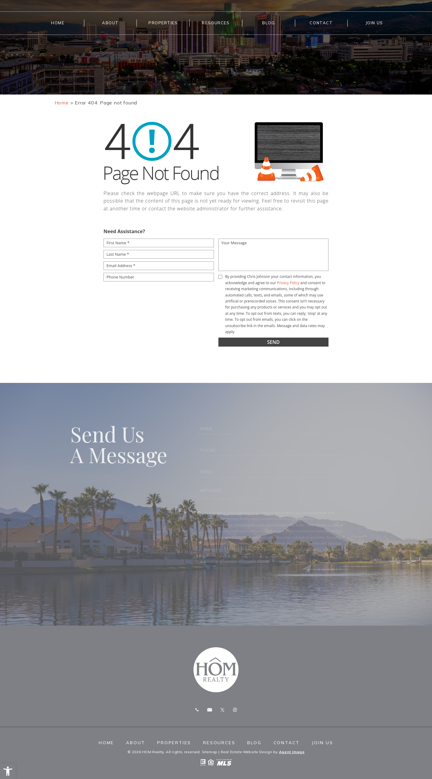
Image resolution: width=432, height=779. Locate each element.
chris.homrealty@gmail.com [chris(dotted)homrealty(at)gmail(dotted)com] (209, 709)
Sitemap (210, 752)
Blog (268, 22)
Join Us (374, 22)
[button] (8, 771)
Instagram (235, 710)
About (110, 22)
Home (57, 22)
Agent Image (292, 752)
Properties (163, 22)
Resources (216, 22)
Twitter (222, 710)
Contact (321, 22)
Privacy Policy (288, 282)
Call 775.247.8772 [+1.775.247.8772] (197, 709)
